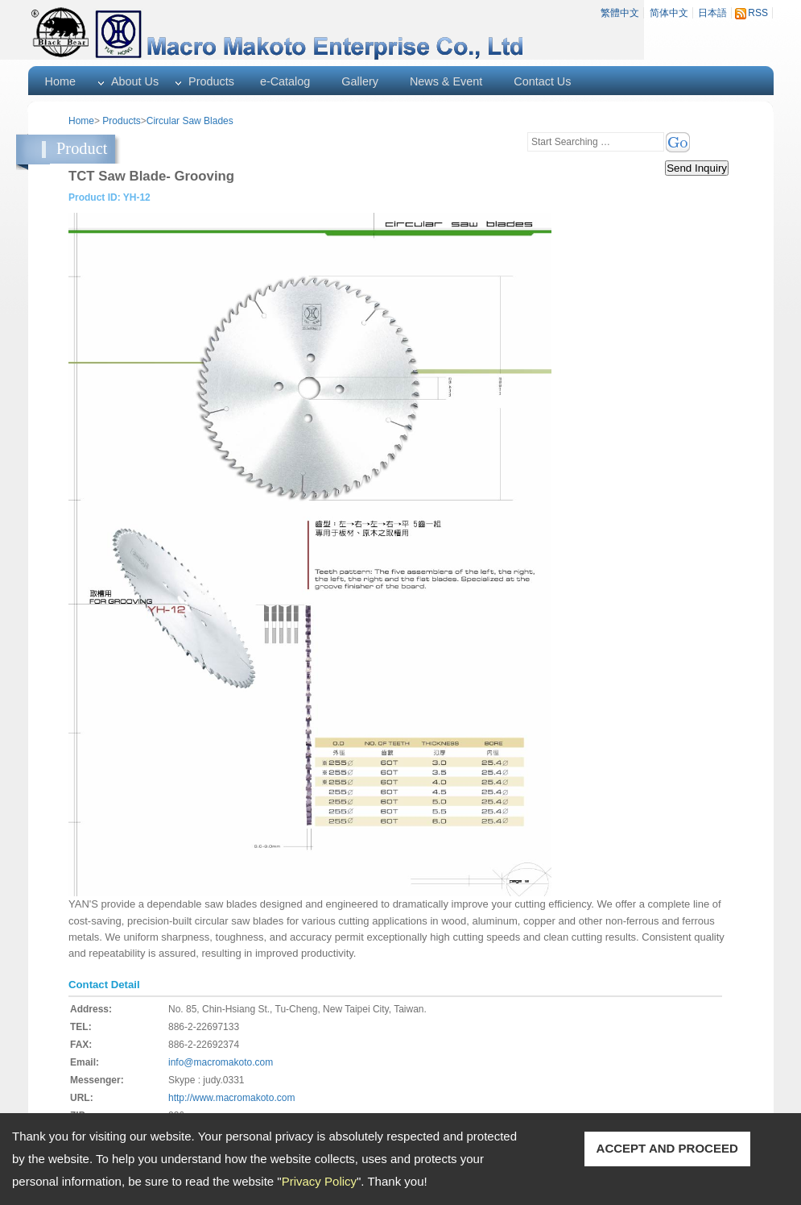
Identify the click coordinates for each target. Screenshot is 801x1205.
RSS (758, 13)
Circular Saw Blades (190, 121)
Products (211, 81)
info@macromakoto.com (220, 1062)
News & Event (446, 81)
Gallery (359, 81)
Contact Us (542, 81)
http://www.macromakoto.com (231, 1097)
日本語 (712, 13)
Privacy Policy (319, 1181)
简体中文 (669, 13)
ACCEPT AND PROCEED (667, 1148)
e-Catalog (285, 81)
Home (60, 81)
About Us (135, 81)
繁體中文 (620, 13)
